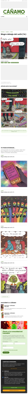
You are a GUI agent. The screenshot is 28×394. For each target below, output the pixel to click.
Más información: (14, 368)
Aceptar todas (14, 387)
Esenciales (6, 371)
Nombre (16, 341)
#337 (8, 0)
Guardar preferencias (14, 390)
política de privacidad (12, 350)
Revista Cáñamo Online (9, 306)
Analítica (6, 377)
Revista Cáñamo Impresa (9, 314)
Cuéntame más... (5, 296)
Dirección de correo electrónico (7, 341)
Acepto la (10, 350)
